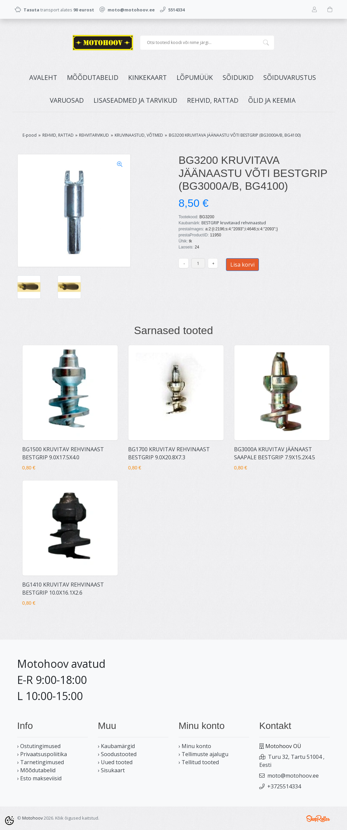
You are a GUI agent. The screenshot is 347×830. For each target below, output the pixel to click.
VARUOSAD (67, 100)
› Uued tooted (115, 762)
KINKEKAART (147, 77)
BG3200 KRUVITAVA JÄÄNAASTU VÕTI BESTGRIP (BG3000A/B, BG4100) (235, 135)
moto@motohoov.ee (293, 775)
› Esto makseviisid (39, 778)
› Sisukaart (111, 770)
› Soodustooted (117, 754)
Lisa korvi (242, 264)
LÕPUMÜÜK (195, 77)
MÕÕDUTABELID (92, 77)
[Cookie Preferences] (9, 821)
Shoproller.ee (318, 818)
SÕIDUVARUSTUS (289, 77)
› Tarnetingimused (40, 762)
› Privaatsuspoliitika (42, 754)
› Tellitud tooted (199, 762)
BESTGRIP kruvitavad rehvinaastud (233, 223)
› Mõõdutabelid (36, 770)
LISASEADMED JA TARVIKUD (135, 100)
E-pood (30, 135)
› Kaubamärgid (116, 746)
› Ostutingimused (39, 746)
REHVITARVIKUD (94, 135)
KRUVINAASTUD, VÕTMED (139, 135)
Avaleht (43, 77)
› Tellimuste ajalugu (203, 754)
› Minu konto (195, 746)
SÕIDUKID (238, 77)
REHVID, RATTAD (212, 100)
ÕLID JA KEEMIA (272, 100)
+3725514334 (284, 786)
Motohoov (32, 818)
